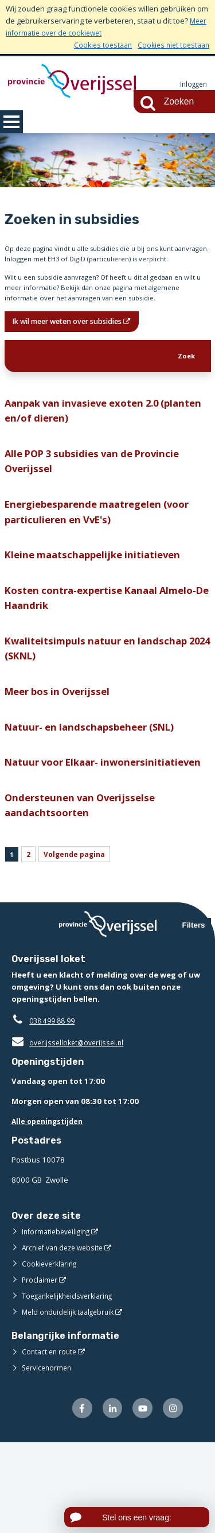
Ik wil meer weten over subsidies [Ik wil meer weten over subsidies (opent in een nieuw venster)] (78, 355)
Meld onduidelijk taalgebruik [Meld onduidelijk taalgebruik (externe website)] (71, 1400)
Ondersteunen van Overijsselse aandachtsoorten (85, 888)
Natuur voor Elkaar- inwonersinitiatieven (57, 834)
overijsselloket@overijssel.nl (70, 1131)
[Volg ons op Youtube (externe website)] (139, 1497)
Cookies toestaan (96, 45)
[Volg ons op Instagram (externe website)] (172, 1497)
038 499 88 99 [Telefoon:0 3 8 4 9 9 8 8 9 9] (54, 1109)
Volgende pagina (80, 940)
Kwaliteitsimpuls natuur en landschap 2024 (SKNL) (102, 705)
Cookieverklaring (51, 1352)
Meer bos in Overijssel (61, 751)
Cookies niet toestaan (171, 45)
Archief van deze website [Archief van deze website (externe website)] (66, 1336)
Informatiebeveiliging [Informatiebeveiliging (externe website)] (58, 1320)
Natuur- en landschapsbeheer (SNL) (96, 788)
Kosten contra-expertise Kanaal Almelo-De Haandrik (108, 651)
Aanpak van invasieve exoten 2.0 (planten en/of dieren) (88, 450)
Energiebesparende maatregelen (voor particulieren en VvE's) (105, 559)
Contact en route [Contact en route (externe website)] (51, 1440)
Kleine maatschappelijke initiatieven (99, 605)
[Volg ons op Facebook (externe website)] (75, 1497)
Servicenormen (48, 1456)
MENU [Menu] (11, 121)
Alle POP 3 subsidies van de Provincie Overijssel (100, 504)
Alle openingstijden (49, 1209)
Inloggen (192, 84)
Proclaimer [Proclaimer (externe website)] (40, 1368)
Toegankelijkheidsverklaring (71, 1384)
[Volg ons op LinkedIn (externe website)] (107, 1497)
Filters (193, 1013)
